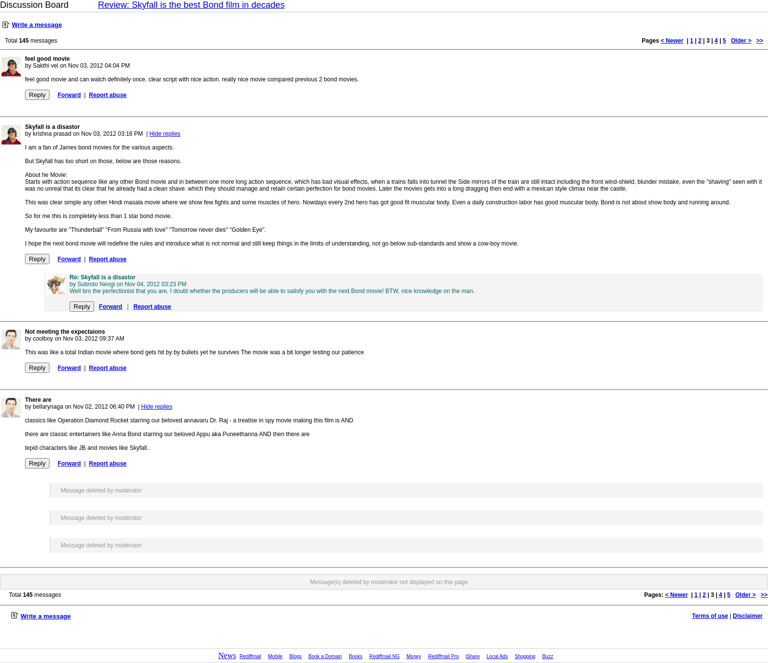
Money (414, 656)
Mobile (275, 656)
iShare (473, 656)
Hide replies (164, 133)
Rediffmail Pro (443, 656)
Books (355, 656)
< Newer (672, 40)
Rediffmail (250, 656)
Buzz (547, 656)
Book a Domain (325, 656)
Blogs (295, 656)
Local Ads (497, 656)
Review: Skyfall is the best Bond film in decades (191, 5)
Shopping (525, 656)
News (227, 655)
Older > (741, 40)
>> (759, 40)
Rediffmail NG (384, 656)
